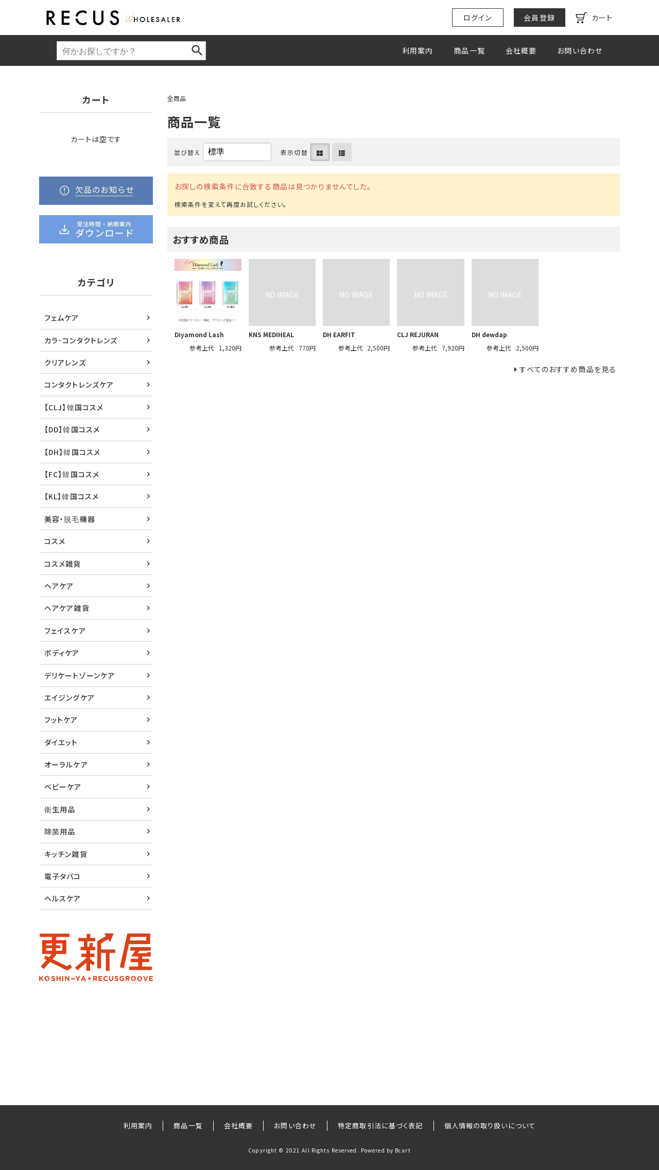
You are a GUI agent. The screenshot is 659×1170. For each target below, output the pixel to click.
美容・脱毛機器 (69, 519)
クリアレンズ (65, 362)
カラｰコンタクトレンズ (80, 340)
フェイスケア (65, 630)
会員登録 (539, 17)
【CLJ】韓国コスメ (73, 407)
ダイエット (61, 742)
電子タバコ (62, 876)
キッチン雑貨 (66, 854)
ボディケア (62, 653)
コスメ (54, 541)
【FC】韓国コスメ (71, 474)
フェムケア (61, 317)
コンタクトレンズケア (79, 384)
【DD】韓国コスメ (72, 429)
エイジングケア (69, 697)
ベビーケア (63, 786)
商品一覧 (469, 50)
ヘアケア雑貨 (67, 608)
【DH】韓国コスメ (72, 452)
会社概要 (521, 50)
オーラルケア (66, 764)
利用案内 (417, 50)
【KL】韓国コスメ (71, 496)
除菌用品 (59, 831)
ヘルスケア (62, 898)
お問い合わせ (579, 50)
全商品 (176, 98)
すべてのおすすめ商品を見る (567, 369)
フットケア (61, 719)
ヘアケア (59, 586)
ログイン (477, 17)
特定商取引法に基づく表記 (380, 1125)
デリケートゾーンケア (79, 675)
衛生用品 (59, 809)
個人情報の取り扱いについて (490, 1125)
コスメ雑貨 (62, 563)
